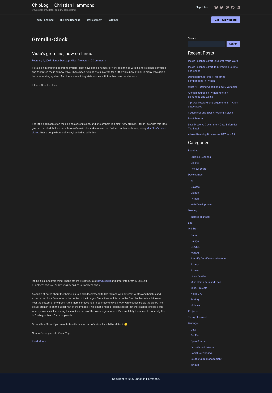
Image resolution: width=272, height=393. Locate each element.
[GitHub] (233, 7)
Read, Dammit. (196, 118)
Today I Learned (44, 19)
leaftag (195, 252)
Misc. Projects (79, 60)
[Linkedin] (238, 7)
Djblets (195, 162)
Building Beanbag (68, 19)
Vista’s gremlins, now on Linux (62, 53)
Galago (195, 240)
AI (192, 180)
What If (195, 363)
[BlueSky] (216, 7)
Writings (108, 19)
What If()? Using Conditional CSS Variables (212, 86)
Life (190, 222)
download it (104, 280)
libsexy (195, 263)
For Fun (195, 334)
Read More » (39, 341)
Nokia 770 (196, 293)
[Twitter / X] (221, 7)
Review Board (198, 168)
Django (195, 192)
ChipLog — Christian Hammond (63, 5)
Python (195, 198)
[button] (225, 19)
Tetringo (195, 298)
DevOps (195, 186)
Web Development (201, 204)
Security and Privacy (202, 346)
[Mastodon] (227, 7)
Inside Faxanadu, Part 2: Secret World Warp (213, 60)
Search (192, 38)
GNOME (195, 246)
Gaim (194, 234)
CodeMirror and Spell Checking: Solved (210, 112)
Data (193, 328)
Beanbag (193, 150)
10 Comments (97, 60)
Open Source (198, 340)
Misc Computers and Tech (206, 281)
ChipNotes (202, 7)
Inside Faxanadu (200, 216)
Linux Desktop (61, 60)
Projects (193, 310)
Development (91, 19)
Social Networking (201, 352)
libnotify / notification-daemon (208, 257)
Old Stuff (193, 228)
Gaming (192, 209)
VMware (195, 304)
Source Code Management (206, 357)
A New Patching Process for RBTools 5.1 (211, 134)
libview (195, 269)
